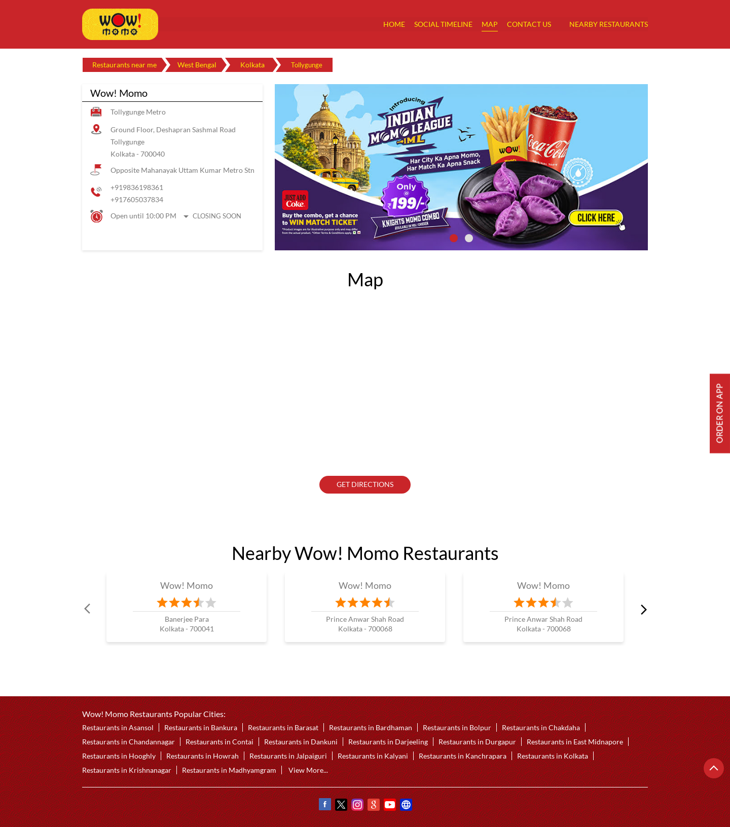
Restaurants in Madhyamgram (229, 770)
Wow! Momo (186, 585)
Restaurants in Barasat (283, 727)
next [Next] (642, 609)
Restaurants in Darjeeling (388, 741)
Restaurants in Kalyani (373, 755)
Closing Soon (217, 216)
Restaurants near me (124, 64)
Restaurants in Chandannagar (128, 741)
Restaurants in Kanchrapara (462, 755)
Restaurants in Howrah (202, 755)
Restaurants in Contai (219, 741)
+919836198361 (137, 187)
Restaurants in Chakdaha (541, 727)
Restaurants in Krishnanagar (126, 770)
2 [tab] (469, 238)
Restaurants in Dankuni (301, 741)
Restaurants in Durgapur (477, 741)
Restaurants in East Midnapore (575, 741)
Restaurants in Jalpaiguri (288, 755)
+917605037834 (137, 199)
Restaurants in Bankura (200, 727)
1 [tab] (454, 238)
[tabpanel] (461, 167)
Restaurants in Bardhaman (370, 727)
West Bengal (196, 64)
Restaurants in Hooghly (119, 755)
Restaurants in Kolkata (552, 755)
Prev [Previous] (88, 609)
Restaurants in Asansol (118, 727)
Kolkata (252, 64)
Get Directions (365, 484)
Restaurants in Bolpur (457, 727)
